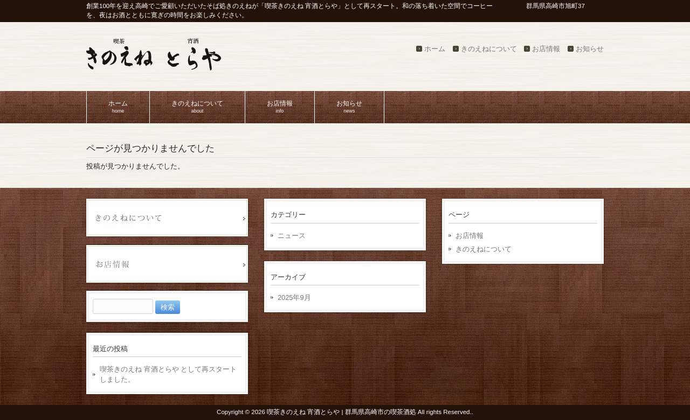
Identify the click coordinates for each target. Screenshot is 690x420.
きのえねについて (489, 49)
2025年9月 (294, 297)
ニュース (292, 236)
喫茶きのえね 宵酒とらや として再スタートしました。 (168, 374)
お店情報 (546, 49)
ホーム (434, 49)
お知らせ (590, 49)
